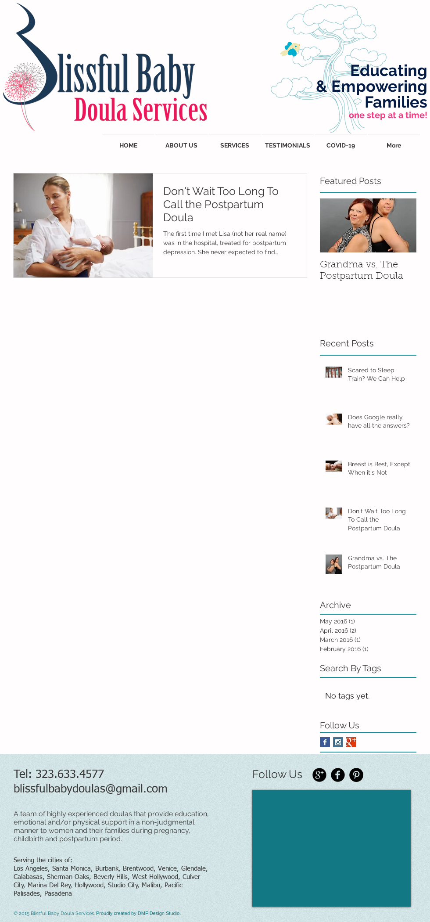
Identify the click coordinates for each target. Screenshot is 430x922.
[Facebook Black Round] (338, 775)
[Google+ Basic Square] (351, 742)
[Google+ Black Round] (319, 775)
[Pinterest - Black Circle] (356, 775)
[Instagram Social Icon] (338, 742)
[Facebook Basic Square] (325, 742)
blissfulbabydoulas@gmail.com (91, 789)
